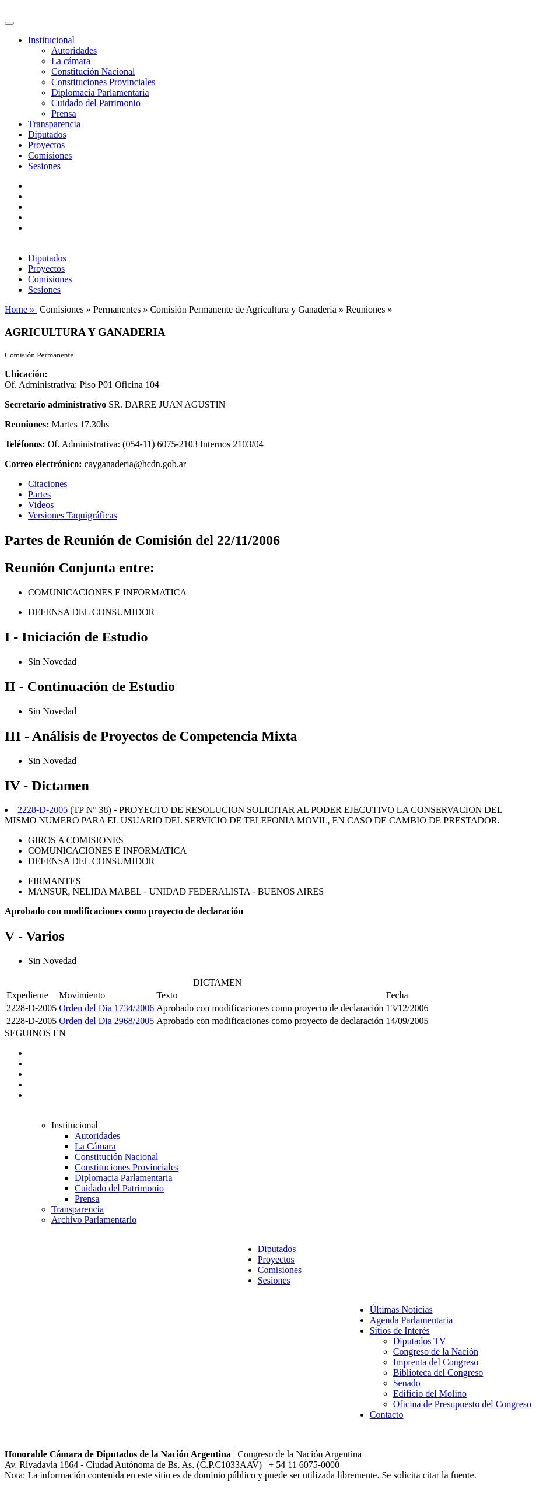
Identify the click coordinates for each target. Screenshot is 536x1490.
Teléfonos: (25, 444)
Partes (39, 494)
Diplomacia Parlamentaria (100, 92)
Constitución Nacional (93, 71)
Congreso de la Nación (435, 1351)
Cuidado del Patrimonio (96, 103)
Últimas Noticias (401, 1309)
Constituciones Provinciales (103, 82)
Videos (41, 505)
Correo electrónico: (43, 464)
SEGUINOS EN (35, 1033)
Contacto (387, 1414)
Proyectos (46, 145)
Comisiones (50, 155)
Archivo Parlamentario (93, 1220)
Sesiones (44, 166)
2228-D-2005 (42, 810)
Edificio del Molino (430, 1393)
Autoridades (74, 50)
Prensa (63, 113)
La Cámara (95, 1146)
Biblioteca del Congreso (438, 1372)
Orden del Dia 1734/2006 (106, 1008)
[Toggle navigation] (9, 23)
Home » (21, 309)
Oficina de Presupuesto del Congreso (462, 1404)
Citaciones (48, 484)
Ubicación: (26, 374)
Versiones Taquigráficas (72, 515)
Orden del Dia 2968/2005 (106, 1021)
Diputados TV (419, 1341)
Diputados (47, 134)
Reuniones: (27, 424)
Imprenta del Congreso (436, 1362)
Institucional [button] (51, 40)
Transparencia (54, 124)
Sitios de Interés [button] (400, 1330)
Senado (407, 1383)
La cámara (70, 61)
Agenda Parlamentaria (411, 1320)
